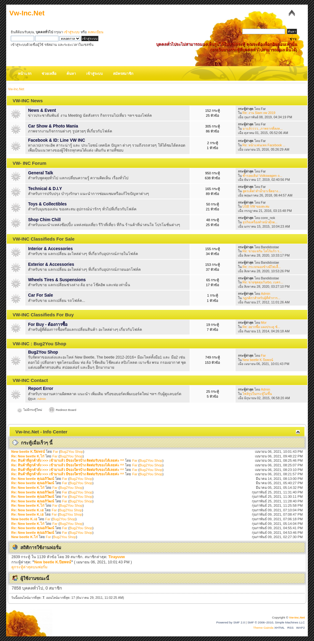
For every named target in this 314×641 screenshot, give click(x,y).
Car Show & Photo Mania (53, 126)
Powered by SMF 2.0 (230, 622)
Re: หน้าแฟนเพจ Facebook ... (264, 145)
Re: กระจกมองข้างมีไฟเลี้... (262, 267)
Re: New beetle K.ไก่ (27, 456)
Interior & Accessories (50, 248)
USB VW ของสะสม (256, 206)
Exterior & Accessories (51, 264)
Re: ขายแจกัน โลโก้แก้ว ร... (262, 251)
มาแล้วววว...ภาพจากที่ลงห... (263, 128)
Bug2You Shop (43, 352)
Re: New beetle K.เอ (27, 510)
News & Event (42, 110)
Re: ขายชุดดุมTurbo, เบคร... (263, 282)
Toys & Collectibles (47, 204)
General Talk (40, 173)
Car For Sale (40, 295)
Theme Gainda (263, 627)
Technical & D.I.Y (45, 188)
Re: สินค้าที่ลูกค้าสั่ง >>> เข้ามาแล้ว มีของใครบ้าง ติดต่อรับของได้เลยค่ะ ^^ (67, 460)
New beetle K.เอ (24, 519)
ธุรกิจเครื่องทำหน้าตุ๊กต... (260, 222)
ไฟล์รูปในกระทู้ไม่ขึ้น (257, 394)
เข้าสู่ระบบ (71, 32)
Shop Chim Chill (44, 219)
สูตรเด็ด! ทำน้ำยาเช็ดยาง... (262, 191)
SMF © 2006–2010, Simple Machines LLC (276, 622)
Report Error (40, 388)
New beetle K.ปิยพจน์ (258, 360)
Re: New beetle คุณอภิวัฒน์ (32, 479)
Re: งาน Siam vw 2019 (259, 113)
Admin (265, 293)
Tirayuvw (116, 557)
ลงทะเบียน (95, 32)
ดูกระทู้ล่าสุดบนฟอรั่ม (29, 567)
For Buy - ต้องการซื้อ (47, 324)
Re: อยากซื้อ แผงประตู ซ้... (261, 327)
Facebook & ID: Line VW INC (56, 140)
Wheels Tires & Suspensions (57, 280)
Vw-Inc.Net (27, 13)
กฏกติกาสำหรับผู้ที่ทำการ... (261, 298)
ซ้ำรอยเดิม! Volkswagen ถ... (262, 175)
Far (263, 355)
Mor (264, 322)
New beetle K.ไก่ (24, 537)
